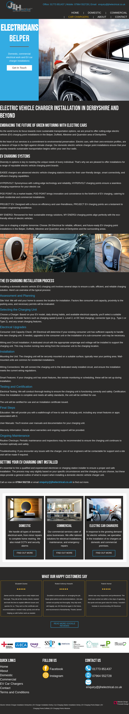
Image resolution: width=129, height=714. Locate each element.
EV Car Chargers (11, 683)
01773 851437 (57, 4)
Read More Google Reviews (64, 624)
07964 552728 (81, 4)
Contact (121, 16)
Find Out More (25, 553)
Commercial (118, 12)
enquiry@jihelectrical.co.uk (111, 4)
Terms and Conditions (14, 692)
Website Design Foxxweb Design (123, 703)
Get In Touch (19, 67)
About (102, 16)
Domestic (94, 12)
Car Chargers (78, 16)
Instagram (53, 676)
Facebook (53, 669)
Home (75, 12)
